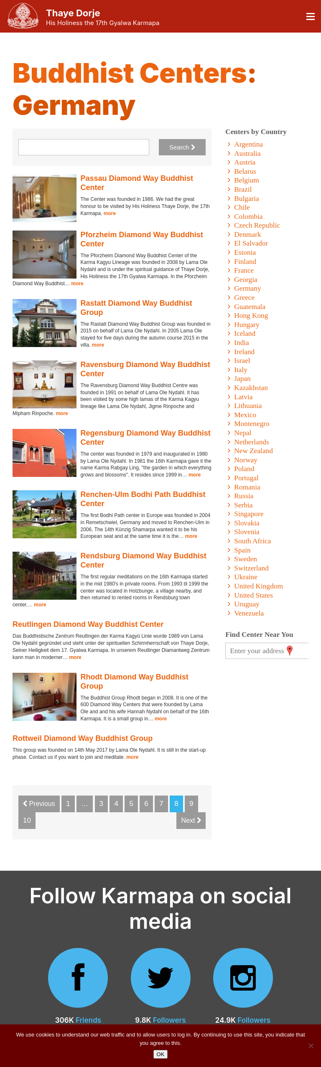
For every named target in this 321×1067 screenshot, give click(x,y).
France (244, 270)
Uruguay (246, 604)
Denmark (247, 234)
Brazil (243, 189)
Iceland (244, 333)
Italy (240, 370)
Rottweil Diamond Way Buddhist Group (83, 738)
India (241, 343)
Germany (247, 288)
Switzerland (251, 568)
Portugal (246, 478)
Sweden (245, 559)
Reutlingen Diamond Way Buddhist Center (88, 624)
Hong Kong (251, 315)
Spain (242, 550)
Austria (244, 162)
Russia (243, 496)
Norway (245, 460)
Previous (39, 803)
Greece (244, 298)
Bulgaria (246, 199)
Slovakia (246, 523)
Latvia (243, 397)
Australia (247, 153)
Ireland (244, 352)
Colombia (248, 216)
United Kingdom (258, 586)
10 (27, 820)
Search (182, 147)
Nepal (242, 433)
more (110, 213)
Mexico (245, 415)
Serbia (243, 505)
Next (191, 820)
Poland (244, 469)
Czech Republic (257, 225)
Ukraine (245, 577)
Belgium (246, 180)
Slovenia (246, 532)
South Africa (252, 541)
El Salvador (251, 243)
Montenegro (251, 424)
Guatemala (249, 307)
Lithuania (248, 406)
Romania (247, 487)
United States (253, 595)
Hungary (246, 325)
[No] (310, 1046)
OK (161, 1054)
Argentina (248, 144)
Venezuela (249, 613)
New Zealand (253, 451)
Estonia (245, 252)
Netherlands (251, 442)
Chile (242, 207)
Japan (242, 379)
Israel (242, 361)
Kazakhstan (251, 388)
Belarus (245, 171)
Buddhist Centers (130, 73)
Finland (245, 262)
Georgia (245, 280)
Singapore (248, 514)
